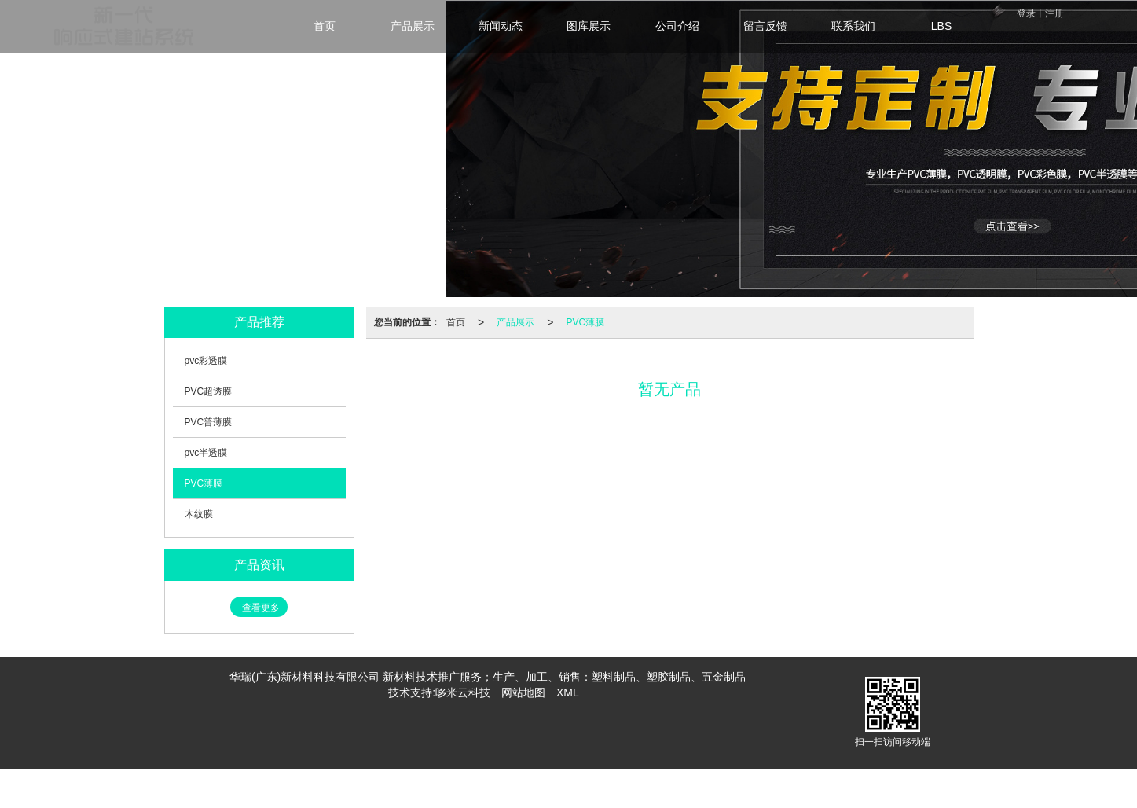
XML (567, 692)
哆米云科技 (462, 692)
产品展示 (515, 322)
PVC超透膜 (209, 391)
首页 (455, 322)
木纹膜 (199, 514)
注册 (1054, 13)
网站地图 (523, 692)
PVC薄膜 (585, 322)
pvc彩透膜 (206, 360)
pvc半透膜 (206, 452)
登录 (1026, 13)
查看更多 (261, 607)
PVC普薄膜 (209, 422)
